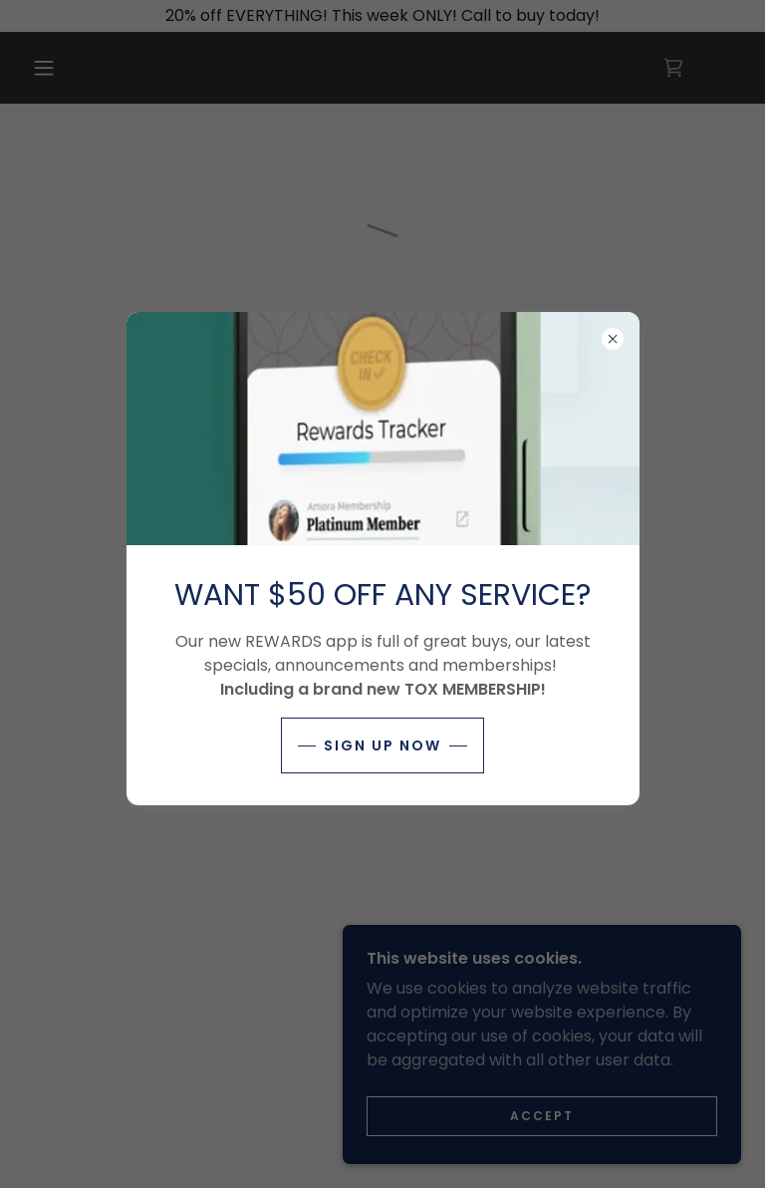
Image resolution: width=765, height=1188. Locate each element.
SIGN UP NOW (382, 745)
